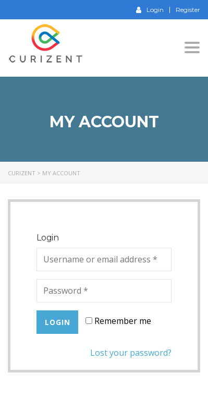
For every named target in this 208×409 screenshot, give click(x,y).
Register (188, 10)
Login (150, 9)
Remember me (118, 321)
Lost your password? (131, 352)
